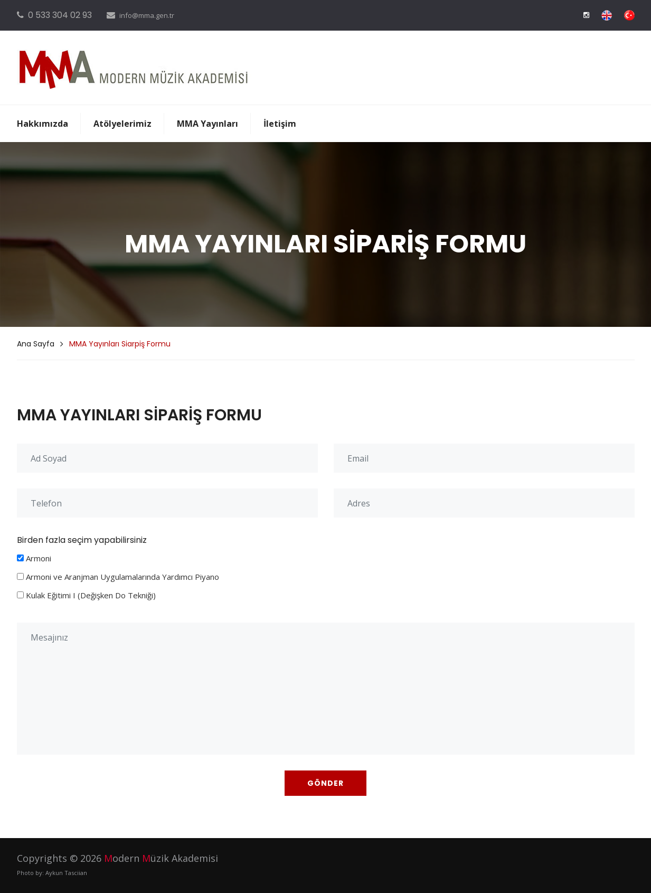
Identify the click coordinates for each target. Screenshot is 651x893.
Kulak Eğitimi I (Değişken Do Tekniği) (91, 595)
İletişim (279, 123)
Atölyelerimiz (122, 123)
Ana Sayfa (35, 344)
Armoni (38, 558)
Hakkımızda (42, 123)
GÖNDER (325, 783)
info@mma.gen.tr (146, 15)
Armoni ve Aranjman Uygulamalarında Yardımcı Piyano (122, 576)
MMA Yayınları (207, 123)
